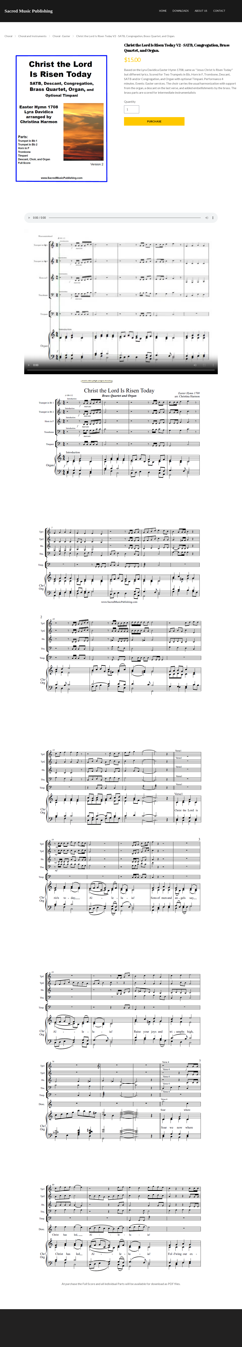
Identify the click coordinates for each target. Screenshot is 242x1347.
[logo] (29, 11)
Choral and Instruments (32, 36)
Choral (8, 36)
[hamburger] (57, 11)
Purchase (154, 121)
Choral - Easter (61, 36)
